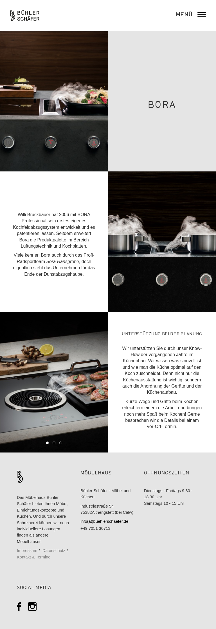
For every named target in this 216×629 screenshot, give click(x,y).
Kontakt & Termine (33, 557)
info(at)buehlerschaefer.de (104, 521)
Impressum (27, 550)
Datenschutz (53, 550)
